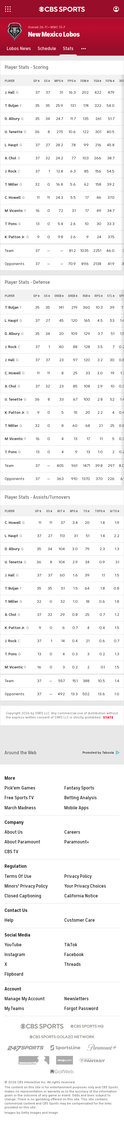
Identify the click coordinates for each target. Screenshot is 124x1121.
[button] (84, 49)
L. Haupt (11, 145)
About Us (13, 832)
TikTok (70, 945)
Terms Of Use (17, 876)
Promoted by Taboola (101, 753)
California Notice (81, 896)
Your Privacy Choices (85, 886)
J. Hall (10, 92)
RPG (99, 296)
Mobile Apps (76, 808)
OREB (59, 296)
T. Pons (11, 223)
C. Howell (13, 197)
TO (86, 511)
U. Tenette (13, 131)
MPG (58, 81)
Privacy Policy (78, 876)
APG (74, 511)
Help (8, 920)
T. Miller (11, 184)
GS (47, 81)
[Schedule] (46, 49)
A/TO (114, 511)
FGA (97, 81)
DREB (72, 296)
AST (61, 511)
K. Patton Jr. (15, 237)
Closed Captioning (22, 896)
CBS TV (11, 852)
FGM (85, 81)
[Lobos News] (18, 49)
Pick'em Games (19, 788)
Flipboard (13, 974)
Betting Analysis (80, 798)
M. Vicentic (14, 210)
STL (110, 296)
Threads (72, 964)
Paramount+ (76, 842)
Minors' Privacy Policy (26, 886)
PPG (72, 81)
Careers (72, 832)
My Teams (14, 1008)
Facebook (74, 954)
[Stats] (68, 49)
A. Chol (10, 158)
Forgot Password (81, 1008)
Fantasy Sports (79, 788)
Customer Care (79, 920)
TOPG (100, 511)
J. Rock (11, 171)
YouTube (13, 945)
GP (36, 81)
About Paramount (22, 842)
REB (86, 296)
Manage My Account (24, 999)
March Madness (20, 808)
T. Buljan (12, 105)
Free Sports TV (19, 798)
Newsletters (76, 999)
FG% (110, 81)
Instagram (14, 954)
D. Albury (12, 118)
